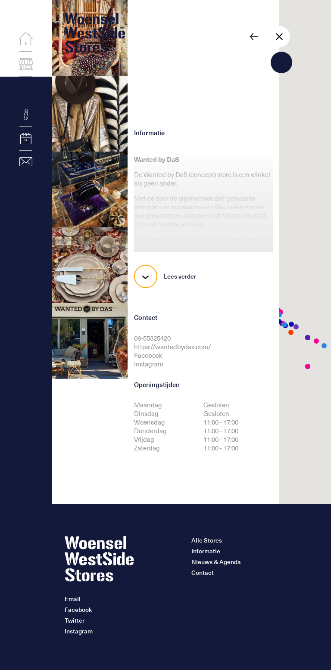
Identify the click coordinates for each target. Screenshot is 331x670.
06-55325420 (152, 338)
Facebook (148, 355)
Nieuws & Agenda (216, 562)
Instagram (148, 364)
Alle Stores (206, 540)
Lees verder (165, 276)
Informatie (205, 551)
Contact (202, 572)
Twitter (74, 620)
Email (73, 599)
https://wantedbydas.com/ (172, 346)
